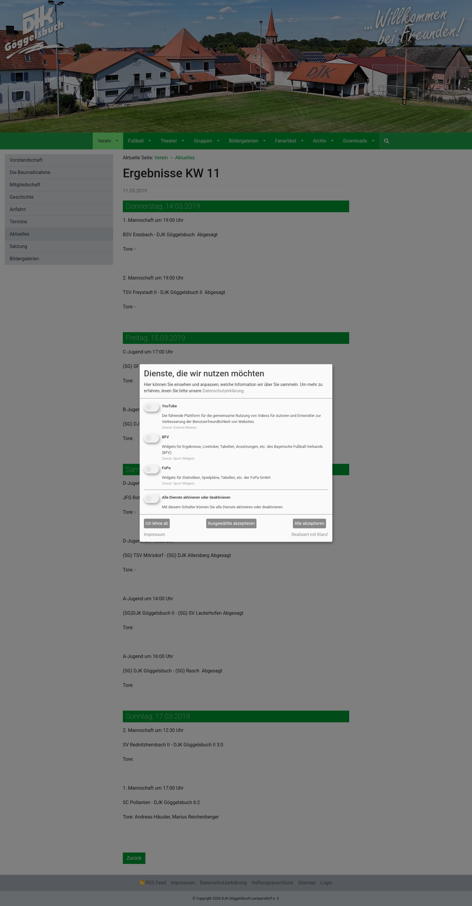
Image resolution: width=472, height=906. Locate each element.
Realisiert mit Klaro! (310, 534)
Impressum (154, 534)
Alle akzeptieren (309, 523)
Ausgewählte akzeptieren (231, 523)
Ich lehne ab (157, 523)
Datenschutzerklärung (223, 390)
